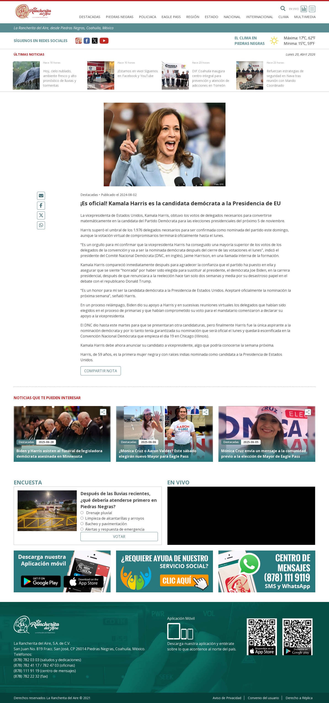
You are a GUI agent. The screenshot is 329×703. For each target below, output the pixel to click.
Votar (119, 536)
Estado (211, 16)
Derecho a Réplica (299, 698)
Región (192, 16)
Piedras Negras (119, 16)
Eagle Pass (171, 16)
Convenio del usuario (263, 698)
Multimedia (305, 16)
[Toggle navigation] (312, 9)
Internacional (259, 16)
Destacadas (89, 16)
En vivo (298, 9)
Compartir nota (100, 370)
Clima (284, 16)
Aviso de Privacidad (227, 698)
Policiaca (147, 16)
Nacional (232, 16)
